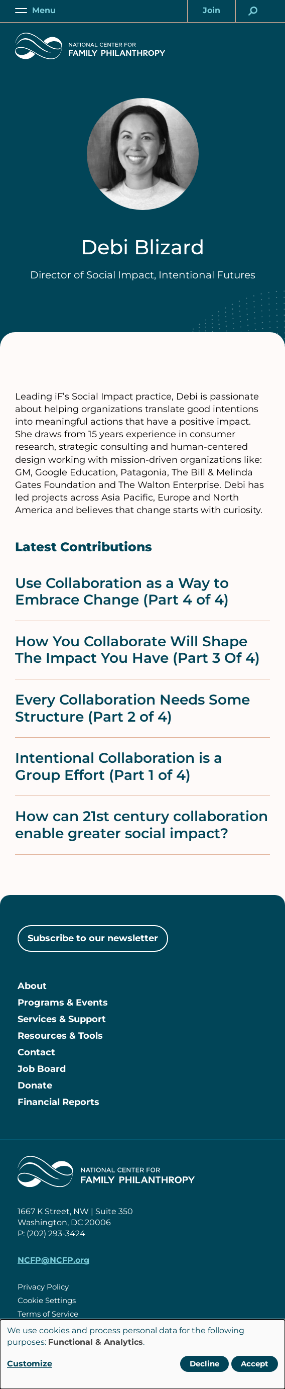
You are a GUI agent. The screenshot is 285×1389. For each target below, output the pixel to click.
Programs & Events (63, 1002)
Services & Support (62, 1019)
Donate (35, 1085)
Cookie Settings (47, 1300)
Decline (204, 1363)
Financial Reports (58, 1102)
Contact (36, 1052)
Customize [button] (29, 1363)
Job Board (42, 1068)
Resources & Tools (60, 1035)
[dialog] (142, 1354)
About (32, 985)
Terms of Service (48, 1314)
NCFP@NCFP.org (53, 1260)
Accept (254, 1363)
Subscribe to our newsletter (93, 938)
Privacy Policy (43, 1287)
